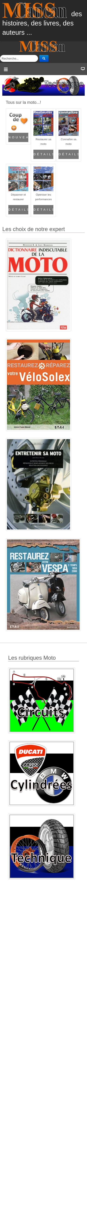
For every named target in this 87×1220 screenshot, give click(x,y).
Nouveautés (18, 137)
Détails (43, 154)
